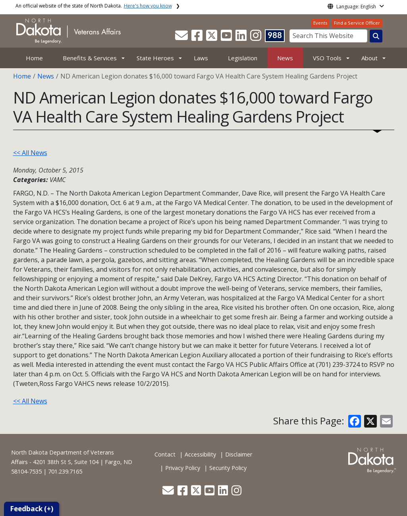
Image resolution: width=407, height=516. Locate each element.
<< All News (30, 152)
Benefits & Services (90, 58)
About (369, 58)
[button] (182, 37)
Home (34, 58)
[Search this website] (376, 36)
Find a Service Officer (357, 23)
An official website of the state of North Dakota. (93, 5)
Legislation (242, 58)
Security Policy (228, 468)
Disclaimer (238, 454)
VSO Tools (327, 58)
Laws (201, 58)
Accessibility (200, 454)
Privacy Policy (182, 468)
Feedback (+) (31, 508)
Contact (165, 454)
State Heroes (155, 58)
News (285, 58)
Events (320, 23)
